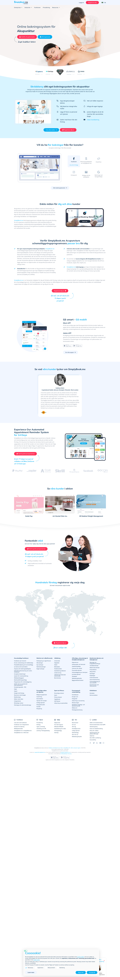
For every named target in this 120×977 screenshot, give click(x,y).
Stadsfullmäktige (76, 666)
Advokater (74, 676)
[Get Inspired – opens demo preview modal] (45, 37)
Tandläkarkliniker (94, 665)
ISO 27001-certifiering (95, 737)
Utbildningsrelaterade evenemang (60, 675)
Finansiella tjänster (77, 670)
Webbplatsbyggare (19, 678)
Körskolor (92, 693)
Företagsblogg (58, 730)
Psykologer (92, 675)
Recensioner (75, 722)
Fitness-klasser (58, 697)
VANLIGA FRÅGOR (58, 726)
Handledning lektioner (60, 670)
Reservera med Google (20, 695)
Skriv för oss (75, 734)
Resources (56, 7)
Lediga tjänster (76, 730)
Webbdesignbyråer (77, 678)
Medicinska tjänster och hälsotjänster (96, 659)
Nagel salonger (40, 668)
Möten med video (18, 699)
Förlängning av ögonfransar (44, 661)
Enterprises (18, 7)
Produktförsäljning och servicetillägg (23, 664)
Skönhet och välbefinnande (44, 658)
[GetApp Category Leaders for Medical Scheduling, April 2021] (60, 72)
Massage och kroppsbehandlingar (95, 663)
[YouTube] (101, 743)
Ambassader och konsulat (78, 664)
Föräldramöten (58, 668)
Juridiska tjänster (76, 674)
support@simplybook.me (40, 752)
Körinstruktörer (94, 695)
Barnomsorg (57, 678)
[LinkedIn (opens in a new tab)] (97, 743)
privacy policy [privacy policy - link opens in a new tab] (80, 956)
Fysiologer (92, 673)
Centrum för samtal (77, 668)
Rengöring (39, 708)
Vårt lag (74, 726)
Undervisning (57, 672)
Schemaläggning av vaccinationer (95, 682)
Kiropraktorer (93, 669)
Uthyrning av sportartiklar (61, 703)
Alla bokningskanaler (59, 188)
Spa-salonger (40, 664)
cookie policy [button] (36, 960)
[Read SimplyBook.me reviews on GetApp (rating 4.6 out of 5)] (49, 72)
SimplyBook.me (18, 220)
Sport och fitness (59, 690)
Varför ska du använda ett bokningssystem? (20, 684)
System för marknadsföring (21, 676)
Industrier (28, 7)
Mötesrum (74, 708)
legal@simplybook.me (65, 752)
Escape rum (75, 696)
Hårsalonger (40, 662)
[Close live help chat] (104, 960)
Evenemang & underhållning (76, 691)
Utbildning (57, 658)
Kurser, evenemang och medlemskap (23, 662)
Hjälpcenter (57, 722)
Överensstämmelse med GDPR (97, 724)
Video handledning (93, 120)
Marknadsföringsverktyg (20, 680)
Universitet (57, 661)
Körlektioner (93, 690)
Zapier (15, 691)
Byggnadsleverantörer (77, 680)
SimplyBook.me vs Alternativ (21, 732)
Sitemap (56, 732)
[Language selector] (103, 2)
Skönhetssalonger (41, 666)
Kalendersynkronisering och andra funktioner (23, 671)
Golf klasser (57, 701)
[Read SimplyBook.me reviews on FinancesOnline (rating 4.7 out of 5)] (70, 72)
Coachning (39, 696)
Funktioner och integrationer (21, 724)
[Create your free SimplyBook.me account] (27, 37)
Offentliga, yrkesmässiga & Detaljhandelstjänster (80, 659)
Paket (15, 689)
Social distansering (94, 679)
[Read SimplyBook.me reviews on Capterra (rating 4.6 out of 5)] (39, 72)
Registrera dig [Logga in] (92, 2)
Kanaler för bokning (19, 726)
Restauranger (75, 702)
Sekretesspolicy (94, 726)
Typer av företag (41, 726)
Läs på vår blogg (74, 165)
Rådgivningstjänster (42, 694)
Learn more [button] (31, 972)
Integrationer (17, 701)
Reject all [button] (80, 972)
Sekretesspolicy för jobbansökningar (94, 733)
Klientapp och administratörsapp (22, 705)
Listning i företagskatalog (43, 730)
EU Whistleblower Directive (66, 753)
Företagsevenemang (77, 710)
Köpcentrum (75, 662)
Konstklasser (75, 694)
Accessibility (93, 739)
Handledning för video (60, 728)
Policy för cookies (94, 730)
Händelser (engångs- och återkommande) (78, 705)
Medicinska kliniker (95, 667)
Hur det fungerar (58, 724)
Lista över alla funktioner (20, 722)
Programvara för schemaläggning (22, 682)
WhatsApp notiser (18, 703)
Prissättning (46, 7)
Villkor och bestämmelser (96, 722)
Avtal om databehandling (96, 728)
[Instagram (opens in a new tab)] (104, 743)
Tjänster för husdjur (42, 700)
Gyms (55, 695)
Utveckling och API (41, 728)
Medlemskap (17, 697)
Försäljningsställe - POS (20, 687)
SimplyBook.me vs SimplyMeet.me (23, 730)
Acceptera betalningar (20, 674)
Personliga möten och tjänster (42, 691)
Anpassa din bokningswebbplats (22, 668)
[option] (39, 168)
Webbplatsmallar (18, 728)
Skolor (55, 664)
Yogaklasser (57, 699)
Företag (38, 724)
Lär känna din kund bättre (20, 666)
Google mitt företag (19, 693)
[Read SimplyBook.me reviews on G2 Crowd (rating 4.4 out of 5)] (81, 72)
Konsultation (40, 698)
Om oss (74, 724)
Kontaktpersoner (76, 728)
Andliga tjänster (41, 702)
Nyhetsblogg (75, 732)
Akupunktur (93, 671)
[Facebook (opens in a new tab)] (91, 743)
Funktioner (37, 7)
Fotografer (74, 698)
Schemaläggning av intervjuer (79, 672)
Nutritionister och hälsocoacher (94, 685)
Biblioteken (57, 666)
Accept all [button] (92, 972)
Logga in (81, 2)
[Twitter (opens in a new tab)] (94, 743)
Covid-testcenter (94, 677)
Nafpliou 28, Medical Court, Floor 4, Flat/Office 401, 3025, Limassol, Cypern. (65, 748)
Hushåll (38, 706)
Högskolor (56, 662)
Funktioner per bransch (20, 661)
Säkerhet (92, 735)
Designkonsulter (41, 704)
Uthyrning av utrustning (78, 700)
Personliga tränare (59, 693)
